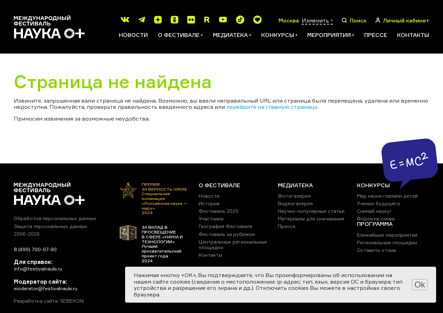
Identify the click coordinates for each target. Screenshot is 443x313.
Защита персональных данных (50, 226)
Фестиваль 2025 (218, 211)
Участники (211, 218)
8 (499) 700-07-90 (35, 249)
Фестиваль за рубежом (227, 234)
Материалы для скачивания (311, 218)
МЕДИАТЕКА (295, 185)
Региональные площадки (387, 242)
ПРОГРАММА (375, 223)
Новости (133, 34)
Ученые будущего (378, 203)
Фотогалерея (294, 196)
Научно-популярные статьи (311, 211)
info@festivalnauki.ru (38, 269)
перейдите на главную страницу (271, 106)
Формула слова (376, 218)
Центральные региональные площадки (233, 244)
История (209, 203)
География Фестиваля (225, 226)
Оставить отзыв (376, 250)
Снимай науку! (374, 211)
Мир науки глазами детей (387, 196)
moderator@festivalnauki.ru (45, 288)
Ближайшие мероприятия (387, 235)
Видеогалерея (295, 203)
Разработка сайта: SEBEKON (49, 301)
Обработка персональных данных (55, 218)
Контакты (413, 34)
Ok (419, 284)
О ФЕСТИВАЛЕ (219, 185)
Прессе (375, 34)
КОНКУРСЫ (373, 185)
